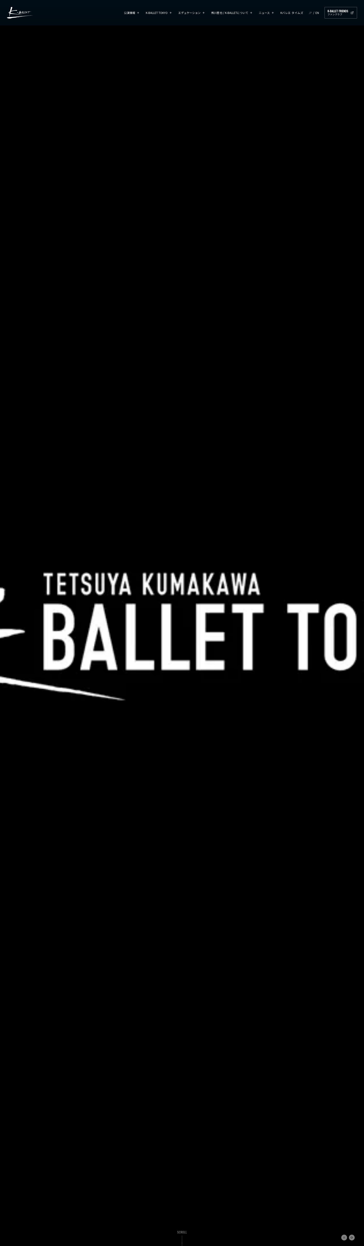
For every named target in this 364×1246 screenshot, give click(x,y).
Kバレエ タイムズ (291, 13)
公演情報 (129, 13)
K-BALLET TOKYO (157, 13)
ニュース (264, 13)
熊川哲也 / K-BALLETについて (229, 13)
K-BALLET (20, 13)
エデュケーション (189, 13)
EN (317, 13)
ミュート (352, 1237)
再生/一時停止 (344, 1237)
